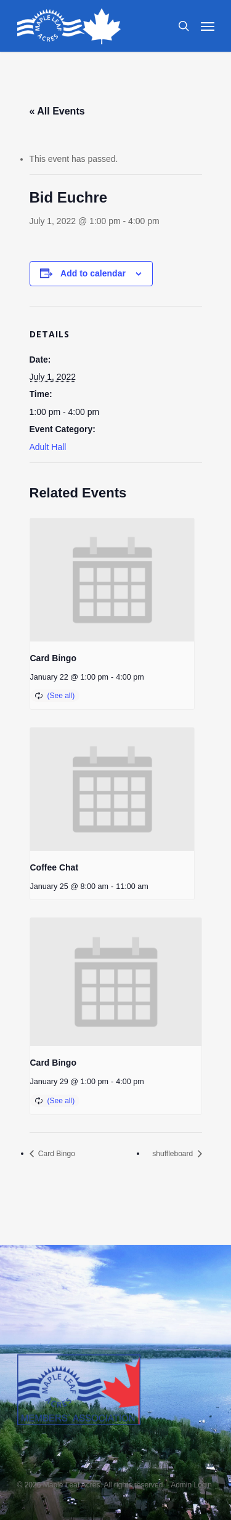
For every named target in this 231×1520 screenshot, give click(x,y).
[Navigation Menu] (207, 26)
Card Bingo (53, 658)
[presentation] (112, 579)
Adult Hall (48, 447)
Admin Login (191, 1485)
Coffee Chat (54, 867)
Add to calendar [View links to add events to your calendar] (93, 273)
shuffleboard (173, 1153)
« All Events (57, 111)
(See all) (61, 695)
